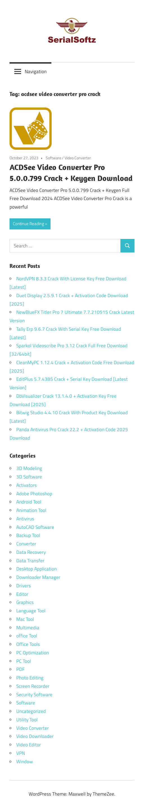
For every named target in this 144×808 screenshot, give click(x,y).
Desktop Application (36, 568)
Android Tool (28, 501)
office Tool (26, 635)
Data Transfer (30, 560)
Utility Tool (27, 719)
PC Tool (23, 661)
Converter (26, 543)
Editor (22, 594)
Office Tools (28, 644)
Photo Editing (30, 677)
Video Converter (78, 158)
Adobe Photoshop (34, 493)
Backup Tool (28, 535)
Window (24, 761)
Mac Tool (25, 619)
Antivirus (25, 518)
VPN (20, 753)
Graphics (25, 602)
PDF (20, 669)
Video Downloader (35, 736)
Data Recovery (31, 552)
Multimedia (27, 627)
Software (53, 158)
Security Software (34, 694)
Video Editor (28, 744)
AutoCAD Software (35, 527)
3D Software (29, 476)
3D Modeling (29, 468)
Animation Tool (31, 510)
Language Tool (30, 610)
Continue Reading (28, 223)
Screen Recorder (32, 686)
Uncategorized (31, 711)
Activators (26, 485)
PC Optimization (32, 652)
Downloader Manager (38, 577)
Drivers (23, 585)
